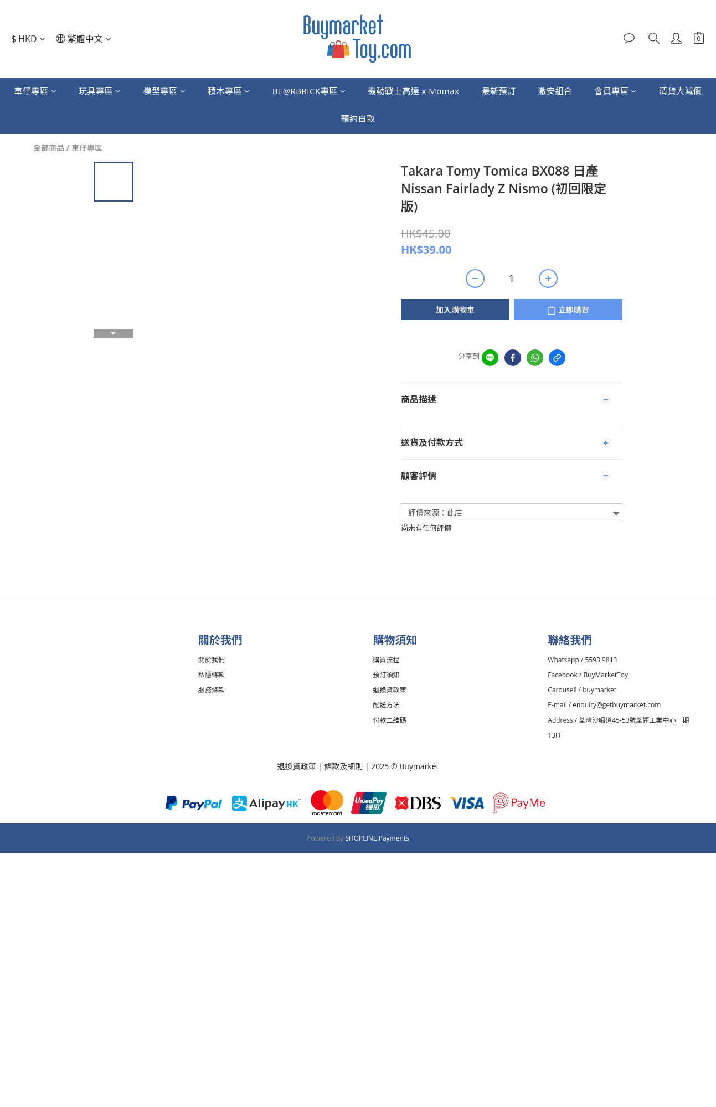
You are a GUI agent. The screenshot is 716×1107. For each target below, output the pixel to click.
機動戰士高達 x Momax (413, 90)
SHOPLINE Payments (377, 838)
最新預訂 (498, 90)
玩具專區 (100, 90)
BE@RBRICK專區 (309, 90)
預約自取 (358, 118)
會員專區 (615, 90)
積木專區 (229, 90)
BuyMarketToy (607, 674)
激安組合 (555, 90)
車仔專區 (35, 90)
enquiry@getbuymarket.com (618, 704)
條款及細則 (344, 766)
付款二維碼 (391, 720)
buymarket (601, 689)
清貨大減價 (680, 90)
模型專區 (164, 90)
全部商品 (48, 147)
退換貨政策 (296, 766)
